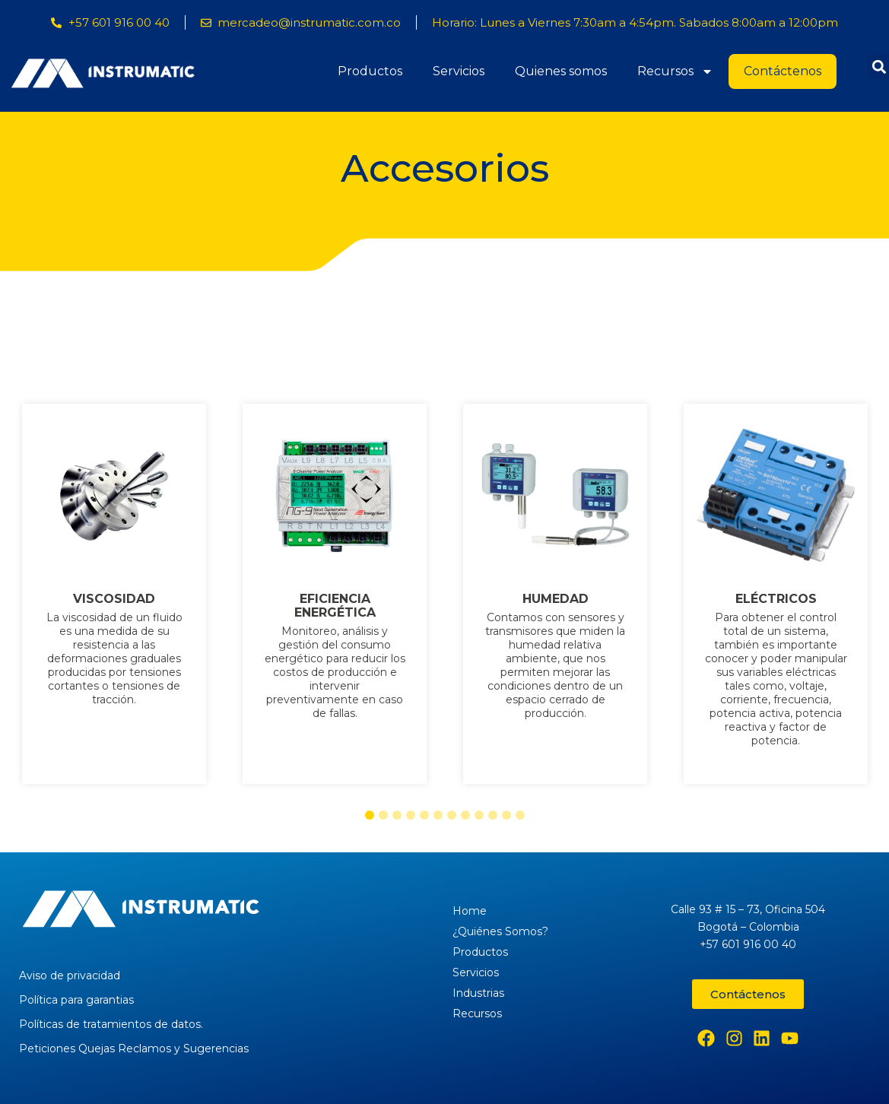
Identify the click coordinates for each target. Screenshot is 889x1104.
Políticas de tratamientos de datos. (111, 1024)
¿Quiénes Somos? (500, 931)
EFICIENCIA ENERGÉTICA (334, 606)
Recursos (675, 71)
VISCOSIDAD (114, 599)
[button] (369, 815)
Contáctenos (782, 71)
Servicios (458, 71)
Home (469, 911)
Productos (370, 71)
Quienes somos (561, 71)
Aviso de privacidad (69, 975)
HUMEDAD (555, 599)
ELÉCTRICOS (775, 599)
